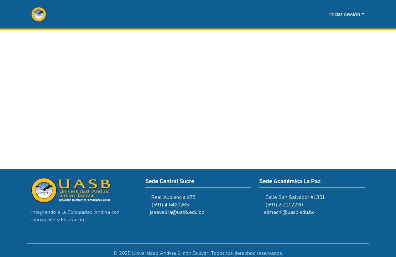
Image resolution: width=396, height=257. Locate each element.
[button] (38, 14)
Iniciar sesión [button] (345, 14)
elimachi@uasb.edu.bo (292, 212)
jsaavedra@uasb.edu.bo (180, 212)
